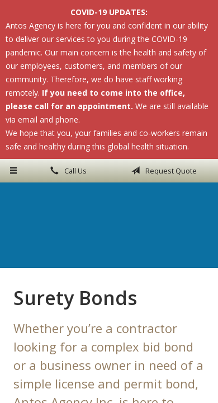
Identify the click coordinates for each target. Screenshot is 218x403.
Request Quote (162, 171)
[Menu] (13, 171)
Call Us (66, 171)
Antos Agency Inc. (109, 225)
